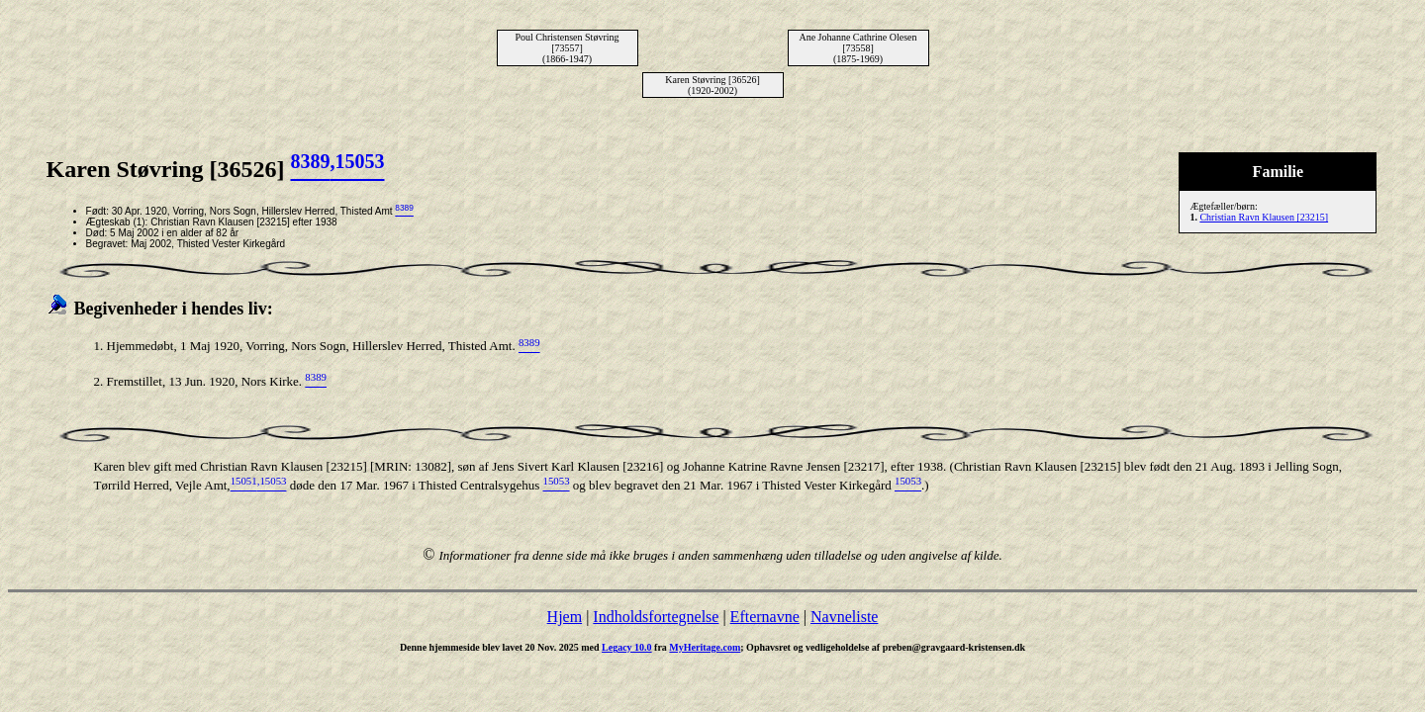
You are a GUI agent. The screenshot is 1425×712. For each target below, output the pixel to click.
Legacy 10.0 (627, 647)
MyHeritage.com (704, 647)
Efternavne (765, 616)
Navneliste (844, 616)
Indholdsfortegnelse (655, 616)
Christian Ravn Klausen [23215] (1263, 217)
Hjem (565, 616)
